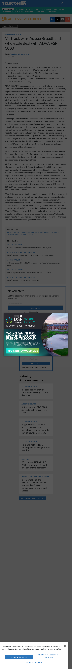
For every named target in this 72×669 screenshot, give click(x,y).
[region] (34, 655)
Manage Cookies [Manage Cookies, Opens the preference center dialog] (34, 662)
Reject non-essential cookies (48, 656)
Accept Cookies (19, 657)
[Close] (64, 646)
